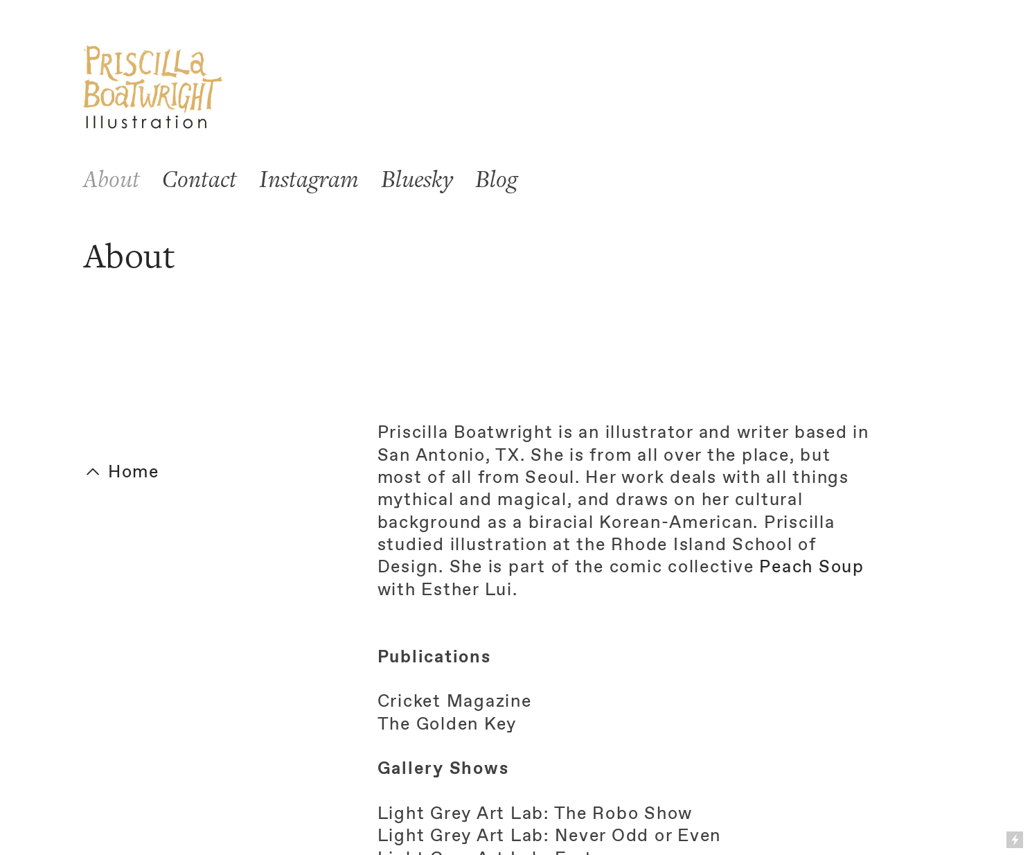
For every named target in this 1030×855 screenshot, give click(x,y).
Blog (496, 179)
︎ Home (121, 472)
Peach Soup (811, 567)
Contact (199, 179)
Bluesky (417, 179)
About (111, 179)
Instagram (309, 179)
